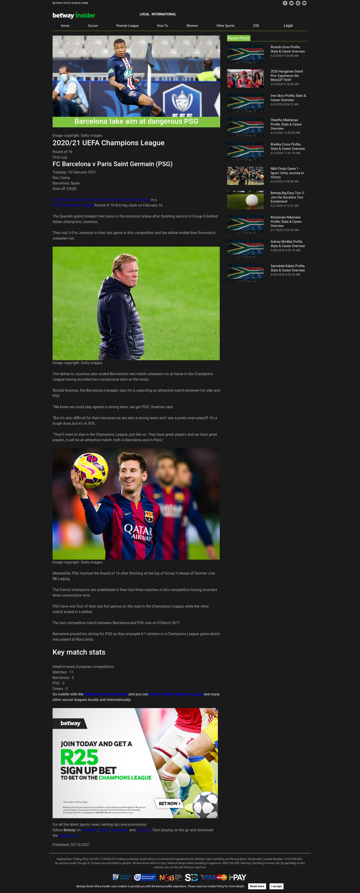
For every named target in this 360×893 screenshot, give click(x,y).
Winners (192, 26)
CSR (256, 26)
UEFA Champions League (73, 205)
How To (162, 26)
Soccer (93, 26)
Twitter (104, 830)
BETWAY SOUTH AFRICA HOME (70, 3)
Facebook (89, 830)
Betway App (68, 835)
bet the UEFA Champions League (176, 694)
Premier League (127, 26)
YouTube (143, 830)
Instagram (120, 830)
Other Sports (226, 26)
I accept (276, 886)
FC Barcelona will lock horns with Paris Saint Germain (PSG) (101, 200)
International (164, 14)
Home (65, 26)
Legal (288, 25)
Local (145, 14)
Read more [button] (257, 886)
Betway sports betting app (105, 694)
